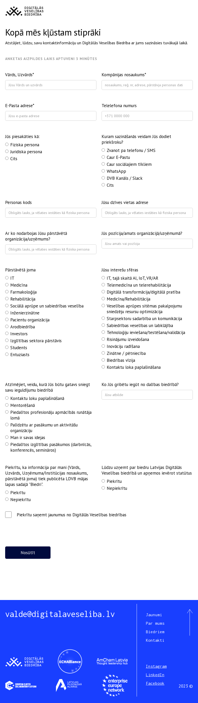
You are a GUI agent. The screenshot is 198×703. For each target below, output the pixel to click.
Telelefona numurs (119, 105)
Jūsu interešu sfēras (120, 270)
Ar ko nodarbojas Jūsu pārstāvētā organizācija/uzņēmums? (36, 236)
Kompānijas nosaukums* (124, 75)
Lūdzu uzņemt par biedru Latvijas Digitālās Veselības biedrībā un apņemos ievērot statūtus (147, 470)
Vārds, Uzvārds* (19, 75)
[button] (188, 11)
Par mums (155, 623)
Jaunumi (154, 614)
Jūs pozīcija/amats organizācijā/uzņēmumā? (142, 233)
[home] (24, 11)
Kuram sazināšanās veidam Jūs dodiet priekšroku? (136, 139)
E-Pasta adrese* (19, 105)
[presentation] (44, 530)
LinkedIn (155, 674)
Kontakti (155, 640)
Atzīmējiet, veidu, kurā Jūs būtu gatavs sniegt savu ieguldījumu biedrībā (47, 387)
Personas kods (18, 202)
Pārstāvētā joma (20, 270)
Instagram (156, 666)
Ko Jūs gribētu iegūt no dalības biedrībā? (140, 384)
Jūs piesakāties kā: (22, 136)
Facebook (155, 683)
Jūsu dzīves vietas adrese (125, 202)
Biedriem (155, 631)
